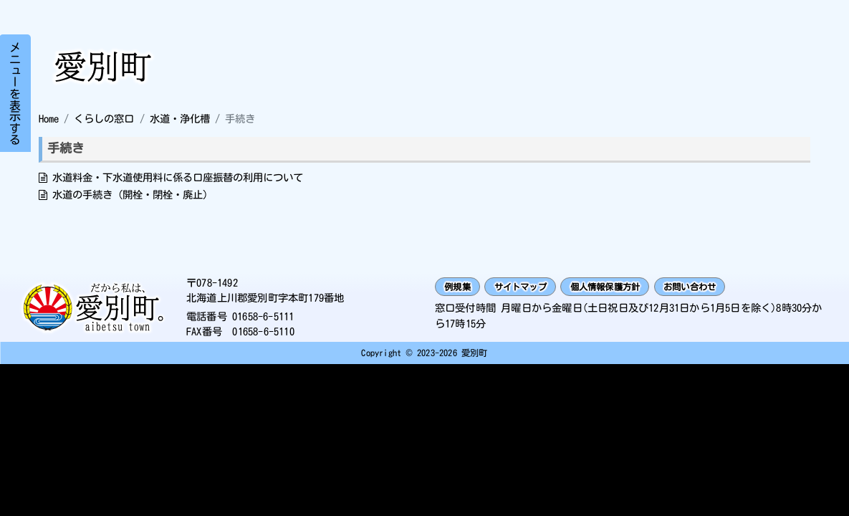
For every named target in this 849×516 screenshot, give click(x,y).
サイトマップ (533, 288)
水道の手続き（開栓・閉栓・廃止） (132, 194)
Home (49, 118)
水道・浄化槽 (180, 118)
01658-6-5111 (263, 317)
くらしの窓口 (104, 118)
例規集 (461, 288)
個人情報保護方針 (631, 288)
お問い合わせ (729, 288)
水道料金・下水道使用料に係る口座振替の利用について (177, 177)
